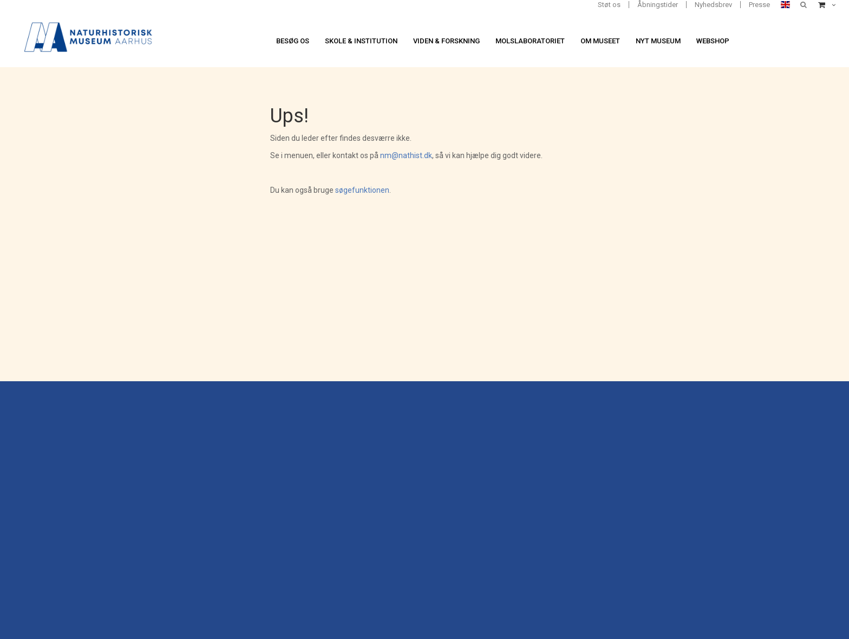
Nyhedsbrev (713, 5)
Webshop (712, 41)
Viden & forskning (446, 41)
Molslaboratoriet (530, 41)
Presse (759, 5)
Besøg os (292, 41)
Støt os (609, 5)
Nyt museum (658, 41)
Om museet (600, 41)
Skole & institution (361, 41)
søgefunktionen (362, 190)
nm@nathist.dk (406, 155)
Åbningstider (657, 5)
